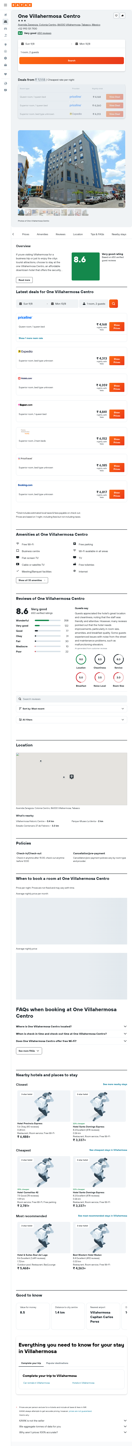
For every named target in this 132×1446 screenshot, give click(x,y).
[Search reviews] (74, 699)
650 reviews (44, 33)
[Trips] (5, 74)
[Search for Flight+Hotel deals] (5, 35)
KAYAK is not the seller (73, 1421)
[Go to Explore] (5, 44)
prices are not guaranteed (80, 1411)
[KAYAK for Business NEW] (5, 65)
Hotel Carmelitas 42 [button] (27, 1192)
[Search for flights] (5, 15)
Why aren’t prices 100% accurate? (73, 1432)
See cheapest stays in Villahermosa (108, 1150)
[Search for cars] (5, 28)
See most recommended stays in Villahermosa (102, 1215)
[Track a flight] (5, 51)
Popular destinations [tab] (57, 1363)
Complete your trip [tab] (31, 1363)
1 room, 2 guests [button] (30, 52)
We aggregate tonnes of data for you (73, 1426)
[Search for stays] (5, 21)
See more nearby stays (115, 1084)
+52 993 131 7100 (27, 28)
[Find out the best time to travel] (5, 58)
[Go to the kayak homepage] (22, 5)
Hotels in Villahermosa (83, 1382)
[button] (5, 5)
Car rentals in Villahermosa (36, 1382)
